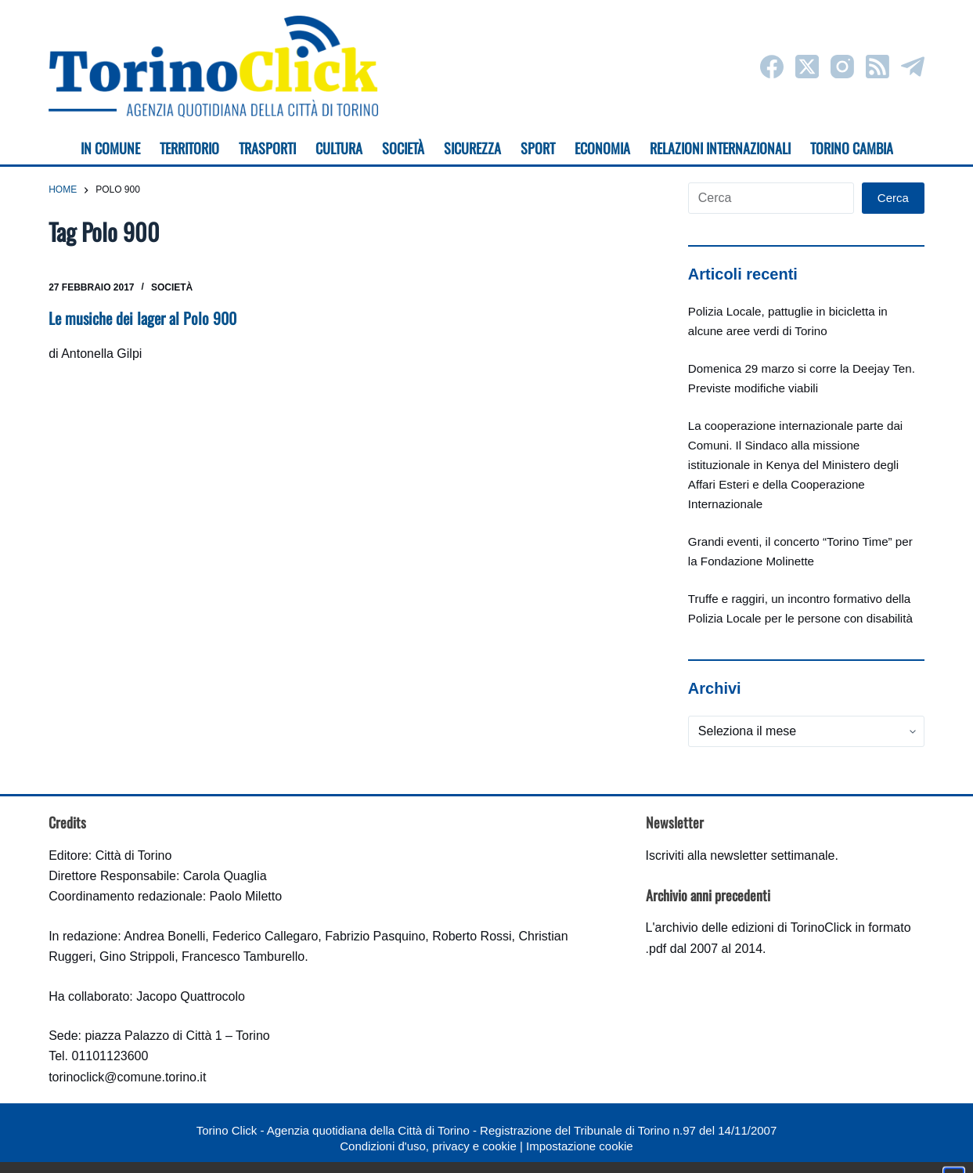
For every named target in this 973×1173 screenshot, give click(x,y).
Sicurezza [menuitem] (472, 148)
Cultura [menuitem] (338, 148)
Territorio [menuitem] (189, 148)
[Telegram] (912, 66)
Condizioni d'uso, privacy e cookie (428, 1146)
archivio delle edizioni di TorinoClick (753, 927)
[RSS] (877, 66)
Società (172, 287)
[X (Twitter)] (807, 66)
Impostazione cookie (579, 1146)
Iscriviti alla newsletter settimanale (740, 855)
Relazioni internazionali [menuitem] (720, 148)
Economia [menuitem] (602, 148)
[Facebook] (772, 66)
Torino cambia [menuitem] (851, 148)
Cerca (893, 197)
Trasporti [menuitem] (267, 148)
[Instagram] (842, 66)
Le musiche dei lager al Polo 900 (142, 318)
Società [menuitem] (403, 148)
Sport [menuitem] (538, 148)
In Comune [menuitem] (110, 148)
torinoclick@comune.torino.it (127, 1077)
